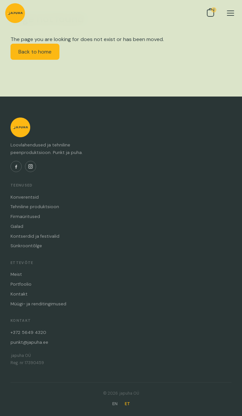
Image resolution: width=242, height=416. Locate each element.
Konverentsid (25, 197)
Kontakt (19, 294)
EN (115, 403)
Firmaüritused (25, 216)
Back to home (35, 51)
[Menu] (230, 13)
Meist (16, 274)
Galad (17, 226)
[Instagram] (30, 166)
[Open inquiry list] (210, 13)
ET (127, 403)
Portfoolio (21, 284)
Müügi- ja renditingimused (38, 304)
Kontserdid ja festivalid (35, 236)
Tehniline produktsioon (35, 206)
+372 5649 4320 (28, 332)
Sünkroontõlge (26, 246)
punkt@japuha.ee (29, 342)
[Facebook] (16, 166)
